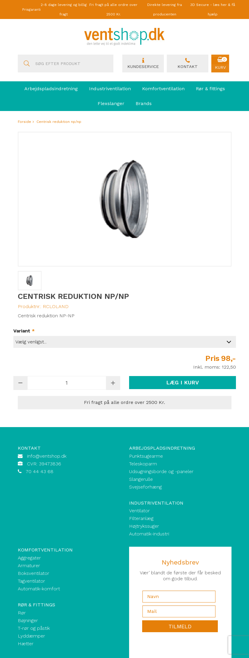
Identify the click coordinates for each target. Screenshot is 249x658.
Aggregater (29, 558)
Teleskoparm (143, 464)
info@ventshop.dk (46, 456)
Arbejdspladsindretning (51, 88)
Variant (24, 331)
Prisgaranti (31, 9)
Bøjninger (28, 620)
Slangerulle (141, 479)
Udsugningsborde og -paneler (161, 471)
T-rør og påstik (34, 628)
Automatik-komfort (39, 589)
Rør (22, 613)
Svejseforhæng (145, 487)
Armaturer (29, 565)
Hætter (26, 643)
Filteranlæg (141, 518)
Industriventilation (110, 88)
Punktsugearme (146, 456)
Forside (24, 122)
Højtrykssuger (144, 526)
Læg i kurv (182, 382)
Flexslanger (111, 103)
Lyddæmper (31, 636)
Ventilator (139, 510)
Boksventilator (33, 573)
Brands (144, 103)
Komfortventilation (163, 88)
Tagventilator (31, 581)
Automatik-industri (149, 534)
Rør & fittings (210, 88)
